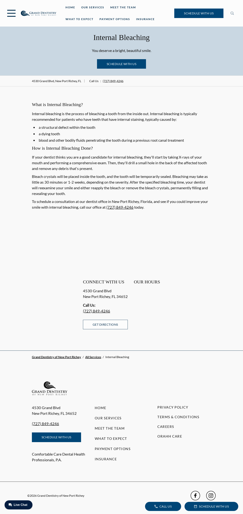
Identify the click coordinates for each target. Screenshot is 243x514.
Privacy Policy (172, 407)
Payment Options (114, 19)
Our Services (92, 7)
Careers (165, 426)
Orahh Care (169, 436)
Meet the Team (123, 7)
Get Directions (105, 324)
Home (70, 7)
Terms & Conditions (178, 417)
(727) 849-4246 (113, 81)
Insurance (145, 19)
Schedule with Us (199, 13)
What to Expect (79, 19)
